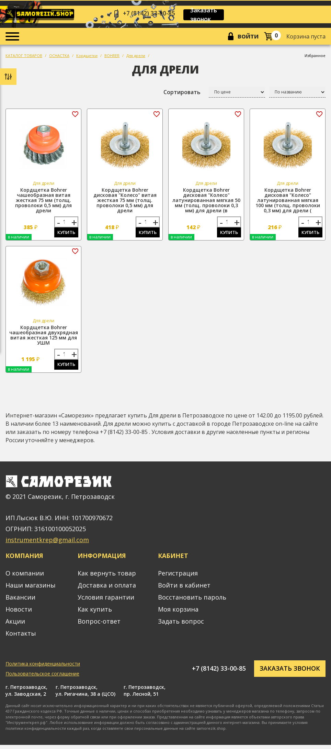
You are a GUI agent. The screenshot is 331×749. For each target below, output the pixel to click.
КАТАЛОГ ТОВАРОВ (23, 57)
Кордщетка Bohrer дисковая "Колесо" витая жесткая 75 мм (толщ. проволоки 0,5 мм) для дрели (125, 201)
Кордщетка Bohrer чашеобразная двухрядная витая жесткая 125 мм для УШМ (43, 338)
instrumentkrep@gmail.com (47, 544)
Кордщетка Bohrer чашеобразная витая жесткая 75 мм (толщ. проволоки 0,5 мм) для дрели (43, 201)
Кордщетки (87, 57)
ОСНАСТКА (59, 57)
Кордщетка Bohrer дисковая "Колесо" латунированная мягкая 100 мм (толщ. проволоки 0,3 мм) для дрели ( (287, 201)
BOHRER (111, 57)
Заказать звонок (208, 15)
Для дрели (135, 57)
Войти (247, 37)
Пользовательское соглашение (42, 677)
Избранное (315, 57)
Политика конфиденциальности (42, 667)
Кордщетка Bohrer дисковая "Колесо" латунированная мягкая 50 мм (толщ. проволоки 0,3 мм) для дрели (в (206, 201)
